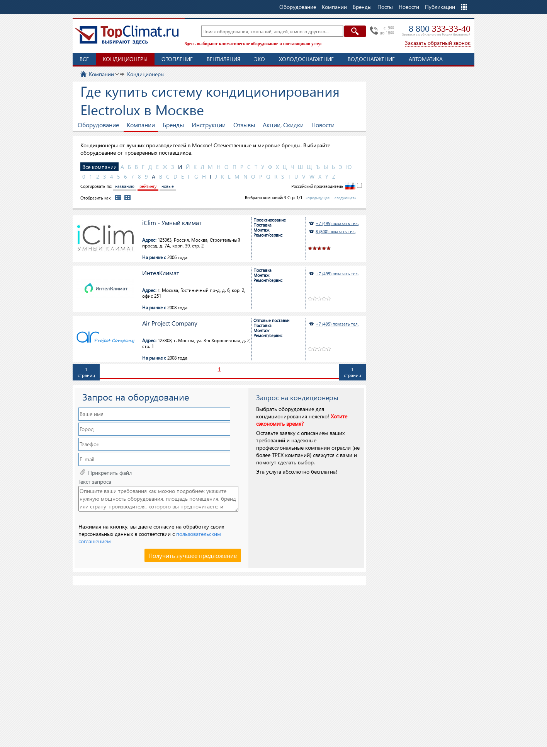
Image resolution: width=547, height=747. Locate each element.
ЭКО (259, 59)
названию (124, 186)
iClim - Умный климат (172, 223)
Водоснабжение (371, 59)
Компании (141, 125)
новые (167, 186)
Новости (409, 6)
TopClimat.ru (127, 35)
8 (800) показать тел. (335, 231)
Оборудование (98, 125)
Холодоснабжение (306, 59)
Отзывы (244, 125)
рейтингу (147, 186)
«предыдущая (318, 197)
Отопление (177, 59)
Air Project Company (169, 323)
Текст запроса (94, 481)
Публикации (440, 6)
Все (84, 59)
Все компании (99, 167)
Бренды (173, 125)
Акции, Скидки (283, 125)
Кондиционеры (125, 59)
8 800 (440, 29)
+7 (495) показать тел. (337, 223)
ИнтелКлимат (160, 273)
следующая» (345, 197)
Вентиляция (223, 59)
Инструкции (209, 125)
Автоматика (426, 59)
